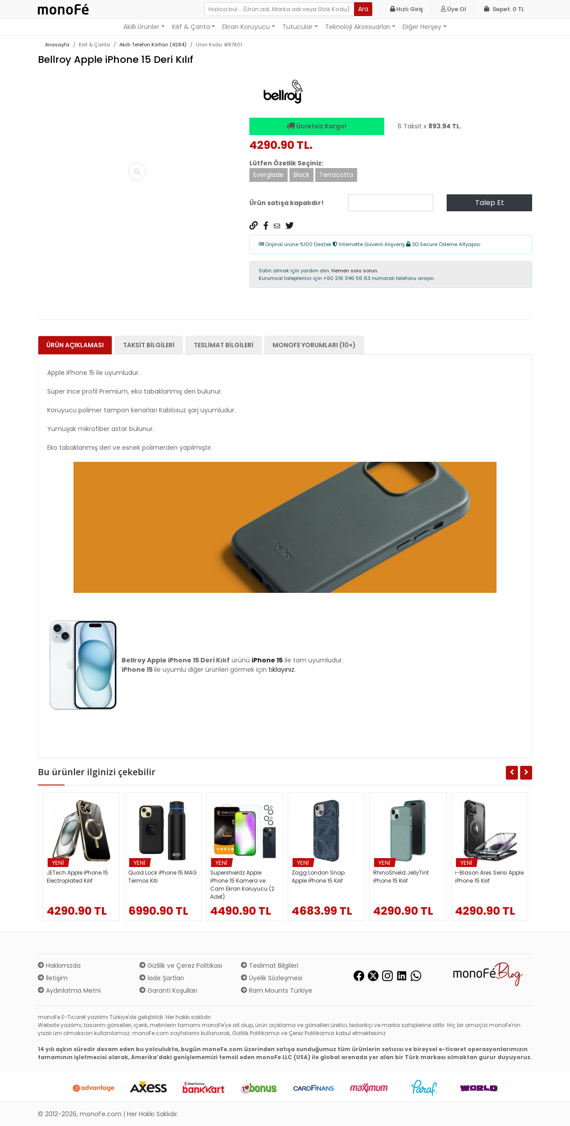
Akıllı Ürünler (141, 26)
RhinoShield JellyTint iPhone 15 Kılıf (401, 876)
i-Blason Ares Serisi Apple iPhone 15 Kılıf (489, 876)
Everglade (268, 174)
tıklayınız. (282, 669)
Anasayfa (57, 44)
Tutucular (297, 26)
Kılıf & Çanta (191, 26)
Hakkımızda (59, 965)
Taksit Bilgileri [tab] (149, 345)
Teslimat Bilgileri (269, 965)
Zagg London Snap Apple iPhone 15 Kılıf (318, 876)
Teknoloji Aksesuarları (358, 26)
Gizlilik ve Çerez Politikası (180, 965)
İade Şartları (161, 978)
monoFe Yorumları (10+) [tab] (314, 345)
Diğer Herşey (422, 26)
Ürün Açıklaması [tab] (75, 345)
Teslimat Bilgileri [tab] (223, 345)
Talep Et (489, 202)
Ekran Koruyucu (246, 26)
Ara (363, 8)
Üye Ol (453, 9)
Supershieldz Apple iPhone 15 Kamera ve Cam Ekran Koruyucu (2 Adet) (242, 884)
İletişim (53, 978)
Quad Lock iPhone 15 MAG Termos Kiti (162, 876)
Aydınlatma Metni (69, 990)
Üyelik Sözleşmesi (271, 978)
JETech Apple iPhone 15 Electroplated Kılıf (77, 876)
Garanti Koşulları (168, 990)
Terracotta (336, 174)
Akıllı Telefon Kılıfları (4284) (153, 44)
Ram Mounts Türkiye (276, 990)
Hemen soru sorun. (354, 270)
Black (301, 174)
